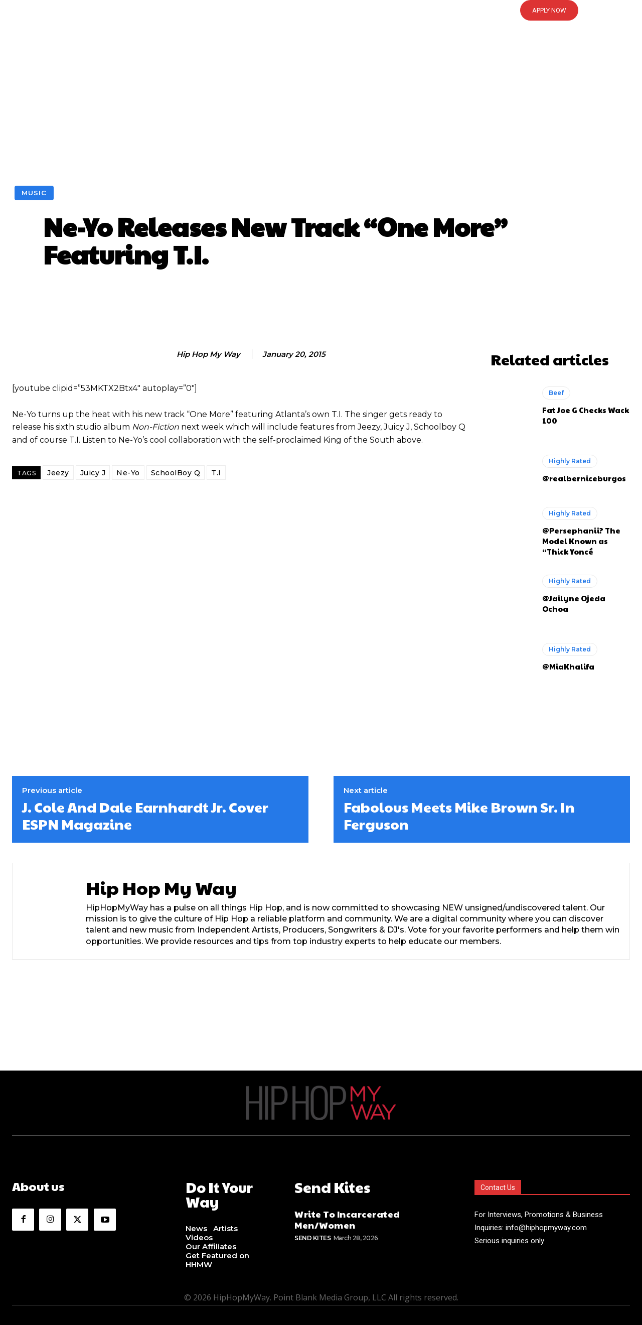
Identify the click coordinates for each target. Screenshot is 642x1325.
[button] (321, 11)
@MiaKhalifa (568, 666)
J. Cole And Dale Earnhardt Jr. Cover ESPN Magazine (145, 815)
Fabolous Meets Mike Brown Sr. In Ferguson (459, 815)
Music (34, 193)
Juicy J (93, 472)
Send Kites (312, 1235)
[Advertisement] (321, 110)
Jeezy (58, 472)
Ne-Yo (128, 472)
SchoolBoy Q (176, 472)
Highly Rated (570, 461)
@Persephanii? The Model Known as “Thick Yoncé (581, 541)
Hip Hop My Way (208, 354)
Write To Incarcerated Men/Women (347, 1217)
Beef (556, 392)
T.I (216, 472)
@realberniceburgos (584, 478)
